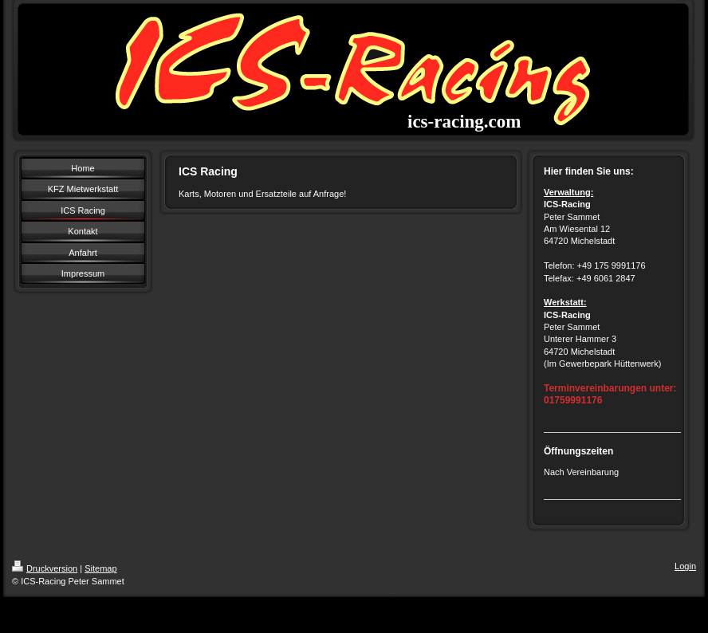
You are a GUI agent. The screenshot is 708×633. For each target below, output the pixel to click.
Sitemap (100, 568)
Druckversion (44, 568)
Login (685, 566)
